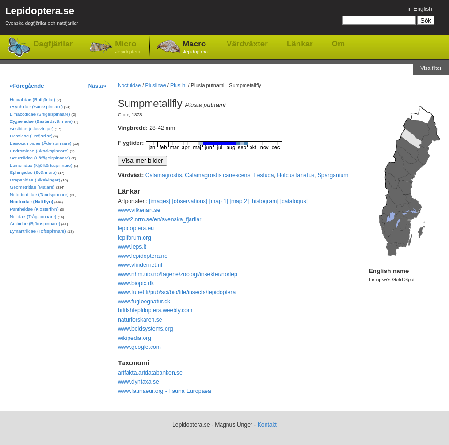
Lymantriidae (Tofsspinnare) (38, 231)
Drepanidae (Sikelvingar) (35, 179)
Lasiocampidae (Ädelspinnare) (40, 143)
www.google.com (139, 347)
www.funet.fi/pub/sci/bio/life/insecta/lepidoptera (177, 292)
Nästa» (97, 86)
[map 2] (239, 201)
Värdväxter (247, 43)
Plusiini (178, 85)
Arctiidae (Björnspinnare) (35, 223)
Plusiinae (155, 85)
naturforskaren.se (140, 320)
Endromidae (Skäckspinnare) (39, 150)
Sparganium (333, 175)
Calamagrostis (163, 175)
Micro (127, 47)
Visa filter (430, 68)
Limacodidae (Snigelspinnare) (40, 114)
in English (419, 9)
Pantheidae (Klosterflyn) (34, 208)
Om (338, 43)
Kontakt (267, 425)
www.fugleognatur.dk (144, 301)
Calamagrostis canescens (217, 175)
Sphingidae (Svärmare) (33, 172)
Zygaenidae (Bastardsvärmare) (41, 121)
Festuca (263, 175)
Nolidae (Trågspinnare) (33, 216)
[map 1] (218, 201)
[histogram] (265, 201)
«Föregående (27, 86)
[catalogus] (294, 201)
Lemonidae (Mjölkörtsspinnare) (41, 165)
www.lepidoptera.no (142, 256)
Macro (195, 47)
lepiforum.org (134, 237)
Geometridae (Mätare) (32, 186)
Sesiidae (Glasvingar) (31, 128)
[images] (159, 201)
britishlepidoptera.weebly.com (155, 310)
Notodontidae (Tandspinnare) (39, 194)
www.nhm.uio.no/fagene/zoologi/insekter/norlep (177, 274)
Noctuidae (129, 85)
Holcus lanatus (295, 175)
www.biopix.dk (136, 283)
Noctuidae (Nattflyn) (31, 201)
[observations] (190, 201)
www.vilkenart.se (139, 210)
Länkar (300, 43)
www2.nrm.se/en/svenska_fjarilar (159, 219)
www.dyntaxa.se (138, 381)
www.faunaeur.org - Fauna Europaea (164, 391)
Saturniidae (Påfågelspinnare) (40, 157)
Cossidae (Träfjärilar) (31, 135)
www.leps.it (132, 246)
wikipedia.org (134, 338)
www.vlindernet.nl (140, 265)
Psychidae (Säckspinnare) (36, 106)
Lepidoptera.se (41, 17)
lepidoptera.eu (136, 228)
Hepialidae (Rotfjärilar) (32, 99)
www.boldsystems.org (145, 328)
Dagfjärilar (53, 43)
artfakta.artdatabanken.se (150, 373)
